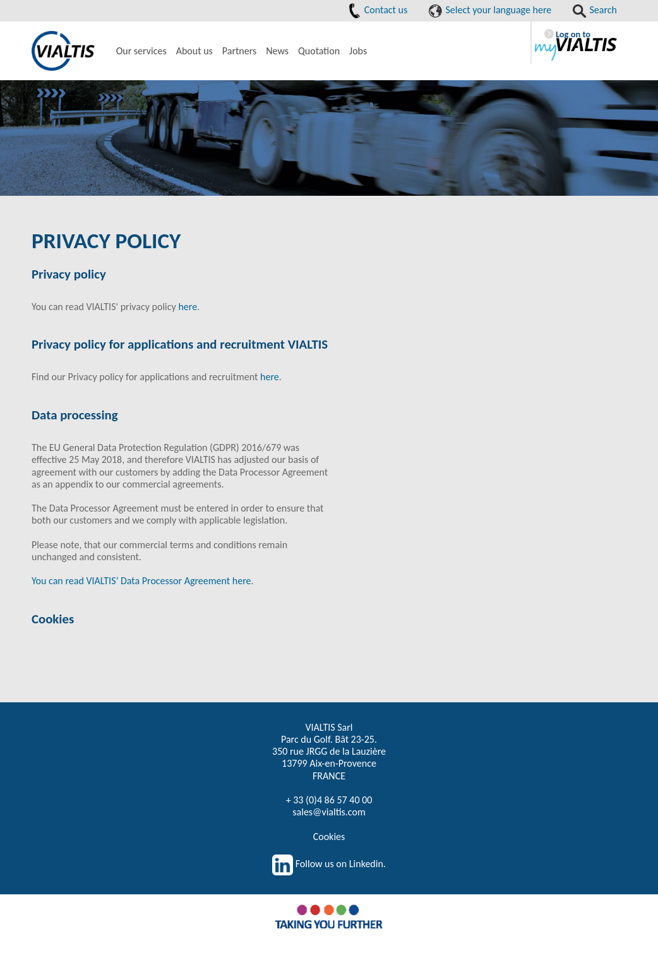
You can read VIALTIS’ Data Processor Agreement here (141, 581)
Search (595, 10)
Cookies (329, 837)
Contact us (378, 10)
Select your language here (490, 10)
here (187, 307)
